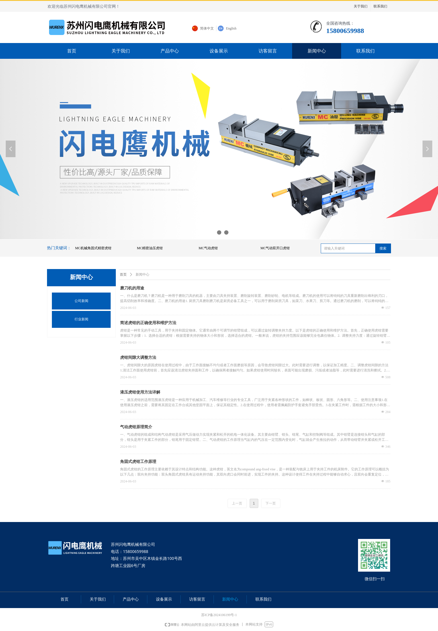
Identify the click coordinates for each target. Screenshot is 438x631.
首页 (123, 274)
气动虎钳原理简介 (136, 427)
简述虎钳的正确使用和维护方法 (148, 323)
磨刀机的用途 (132, 288)
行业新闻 (81, 319)
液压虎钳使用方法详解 (140, 392)
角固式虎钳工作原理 (138, 461)
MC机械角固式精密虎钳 (93, 248)
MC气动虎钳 (208, 248)
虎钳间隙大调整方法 (138, 357)
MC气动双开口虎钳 (275, 248)
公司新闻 (81, 301)
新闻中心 (142, 274)
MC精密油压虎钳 (150, 248)
